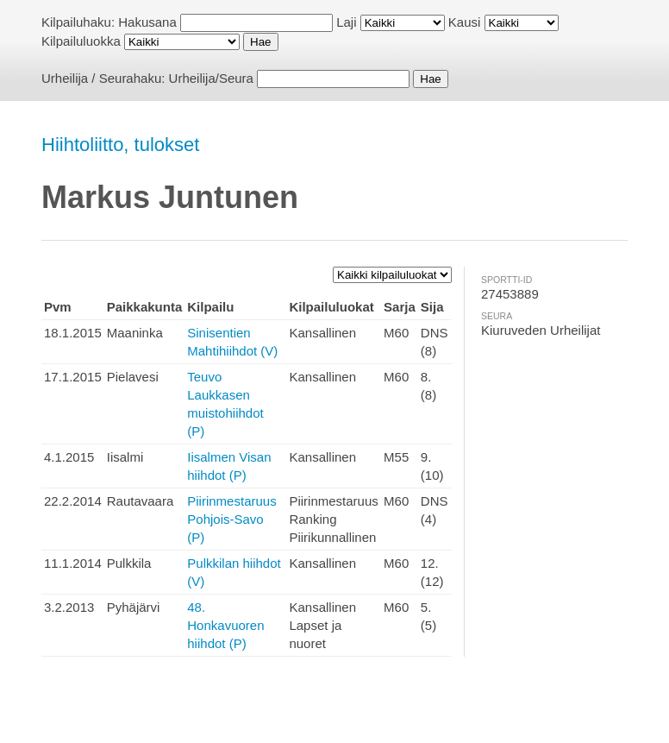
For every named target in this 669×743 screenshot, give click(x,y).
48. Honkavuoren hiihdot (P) (225, 625)
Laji (346, 22)
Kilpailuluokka (81, 41)
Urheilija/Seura (211, 78)
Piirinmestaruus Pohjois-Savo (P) (231, 519)
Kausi (464, 22)
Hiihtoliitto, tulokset (120, 144)
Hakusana (147, 22)
